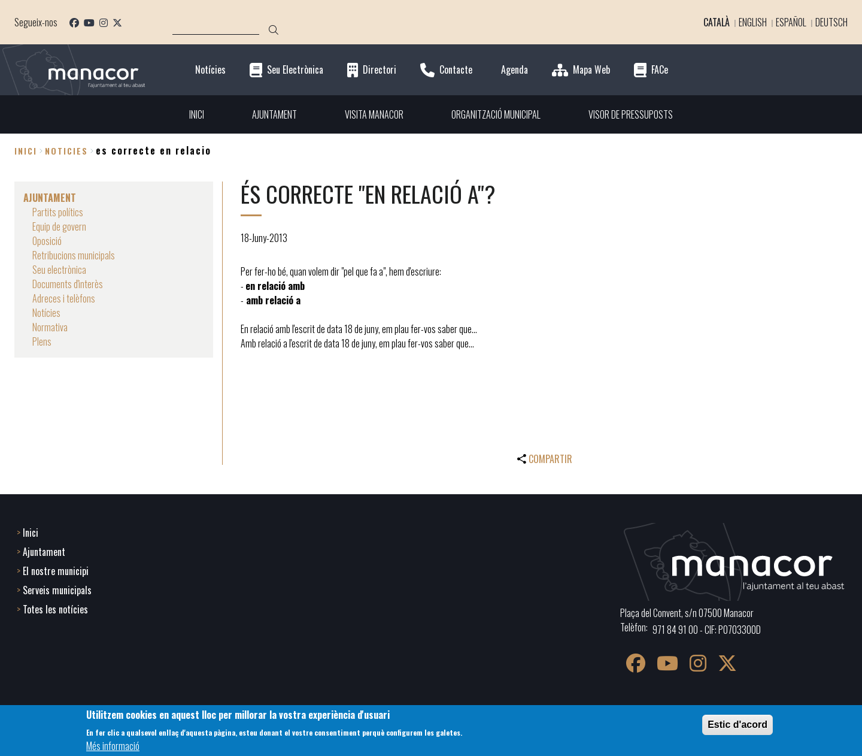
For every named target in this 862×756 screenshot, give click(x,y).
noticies (66, 150)
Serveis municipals (57, 590)
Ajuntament (44, 552)
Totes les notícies (55, 609)
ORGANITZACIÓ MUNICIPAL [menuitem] (496, 114)
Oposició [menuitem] (47, 241)
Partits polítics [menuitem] (57, 212)
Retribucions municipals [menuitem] (73, 255)
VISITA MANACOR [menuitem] (374, 114)
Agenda (514, 69)
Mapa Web (591, 69)
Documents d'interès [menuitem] (67, 284)
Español (791, 22)
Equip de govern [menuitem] (59, 226)
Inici (25, 150)
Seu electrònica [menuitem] (59, 269)
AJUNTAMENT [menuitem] (274, 114)
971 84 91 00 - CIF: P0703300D (706, 629)
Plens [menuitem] (41, 341)
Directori (379, 69)
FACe (659, 69)
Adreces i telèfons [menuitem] (63, 298)
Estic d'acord (737, 727)
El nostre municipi (56, 571)
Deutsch (831, 22)
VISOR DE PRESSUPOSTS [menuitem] (630, 114)
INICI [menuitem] (196, 114)
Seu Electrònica (295, 69)
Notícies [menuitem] (46, 313)
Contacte (455, 69)
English (753, 22)
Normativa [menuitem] (50, 327)
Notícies (210, 69)
